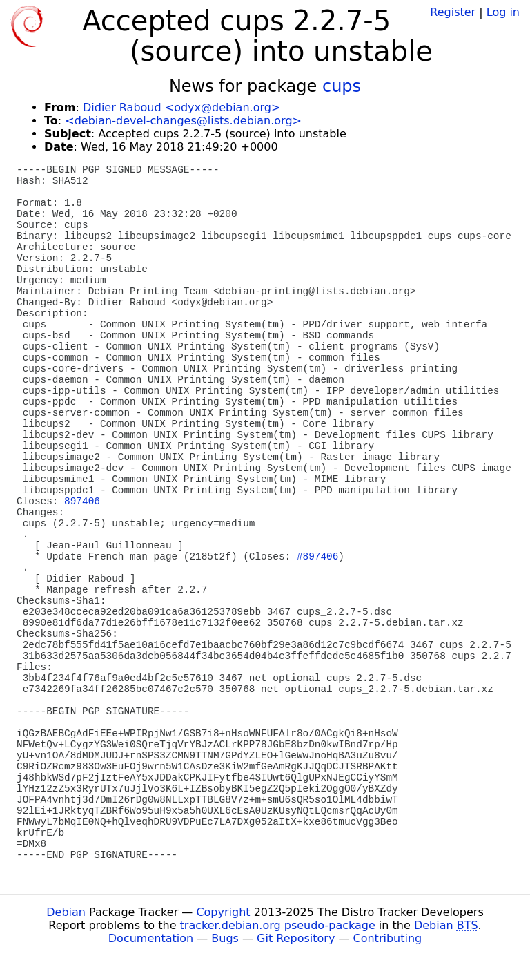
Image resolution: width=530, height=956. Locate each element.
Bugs (225, 938)
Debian (66, 912)
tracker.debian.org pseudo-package (277, 925)
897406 (82, 501)
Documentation (150, 938)
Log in (503, 12)
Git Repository (296, 938)
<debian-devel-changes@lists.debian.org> (183, 120)
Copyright (223, 912)
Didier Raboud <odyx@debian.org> (181, 107)
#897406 (317, 556)
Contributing (387, 938)
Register (452, 12)
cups (341, 86)
